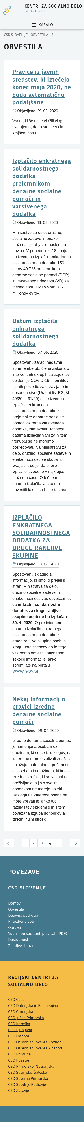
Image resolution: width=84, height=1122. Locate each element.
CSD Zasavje (18, 1090)
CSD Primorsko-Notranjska (31, 1066)
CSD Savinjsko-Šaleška (27, 1072)
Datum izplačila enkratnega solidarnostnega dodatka (35, 332)
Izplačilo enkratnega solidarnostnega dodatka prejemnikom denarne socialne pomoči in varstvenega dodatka (41, 187)
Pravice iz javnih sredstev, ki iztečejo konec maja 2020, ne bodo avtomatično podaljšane (41, 86)
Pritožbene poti (21, 921)
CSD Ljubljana (20, 1030)
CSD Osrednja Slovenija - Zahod (35, 1048)
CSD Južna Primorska (26, 1018)
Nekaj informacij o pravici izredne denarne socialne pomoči (38, 710)
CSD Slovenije (16, 35)
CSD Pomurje (19, 1054)
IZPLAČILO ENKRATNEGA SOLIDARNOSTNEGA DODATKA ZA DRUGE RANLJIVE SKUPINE (41, 536)
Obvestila (39, 35)
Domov (14, 903)
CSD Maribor (18, 1036)
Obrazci (14, 927)
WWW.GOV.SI (25, 671)
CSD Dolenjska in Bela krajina (33, 1005)
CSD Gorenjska (20, 1011)
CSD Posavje (18, 1060)
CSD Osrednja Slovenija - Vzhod (35, 1042)
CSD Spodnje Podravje (27, 1084)
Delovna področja (23, 915)
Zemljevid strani (21, 945)
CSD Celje (16, 999)
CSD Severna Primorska (28, 1078)
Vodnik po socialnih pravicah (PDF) (37, 933)
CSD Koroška (19, 1024)
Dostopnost (18, 939)
